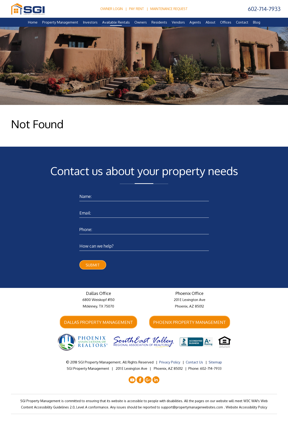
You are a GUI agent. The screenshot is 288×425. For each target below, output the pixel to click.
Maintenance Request (169, 9)
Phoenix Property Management (189, 322)
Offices (225, 22)
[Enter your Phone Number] (144, 228)
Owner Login (111, 9)
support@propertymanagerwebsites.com (192, 408)
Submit (93, 265)
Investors (90, 22)
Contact (242, 22)
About (210, 22)
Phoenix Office (190, 293)
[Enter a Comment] (144, 245)
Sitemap (215, 362)
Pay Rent (136, 9)
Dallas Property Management (98, 322)
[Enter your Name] (144, 195)
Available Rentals (116, 22)
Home (33, 22)
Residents (159, 22)
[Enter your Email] (144, 212)
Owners (140, 22)
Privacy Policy (169, 362)
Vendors (178, 22)
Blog (256, 22)
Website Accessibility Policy (246, 408)
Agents (195, 22)
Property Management (60, 22)
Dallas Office (98, 293)
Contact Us (194, 362)
